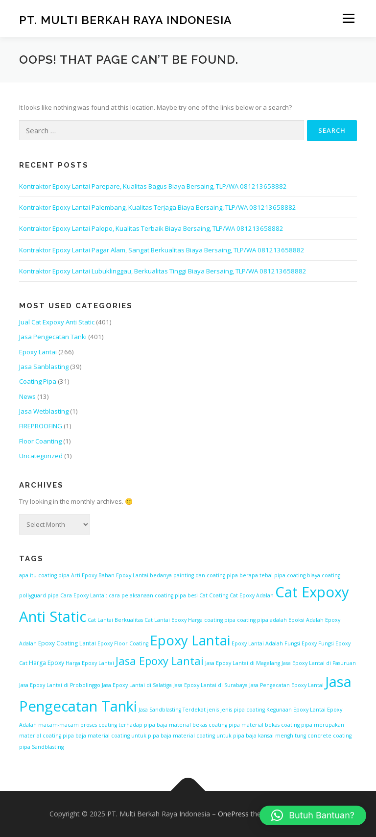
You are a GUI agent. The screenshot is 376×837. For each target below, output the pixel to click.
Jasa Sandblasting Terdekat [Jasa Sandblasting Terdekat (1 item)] (172, 709)
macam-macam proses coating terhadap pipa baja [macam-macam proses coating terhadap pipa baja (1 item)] (102, 724)
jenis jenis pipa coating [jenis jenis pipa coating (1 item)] (236, 709)
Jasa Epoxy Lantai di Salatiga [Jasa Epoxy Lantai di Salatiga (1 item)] (137, 685)
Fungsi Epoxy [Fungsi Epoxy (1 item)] (300, 643)
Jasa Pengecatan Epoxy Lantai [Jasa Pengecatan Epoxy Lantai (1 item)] (286, 685)
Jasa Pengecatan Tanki (53, 336)
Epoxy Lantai (38, 351)
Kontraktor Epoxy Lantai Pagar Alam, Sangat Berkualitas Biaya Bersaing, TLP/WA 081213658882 (162, 250)
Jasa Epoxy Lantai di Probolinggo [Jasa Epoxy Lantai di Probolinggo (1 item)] (59, 685)
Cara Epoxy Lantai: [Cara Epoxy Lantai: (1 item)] (83, 595)
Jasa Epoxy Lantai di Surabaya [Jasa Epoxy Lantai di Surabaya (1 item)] (210, 685)
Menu (348, 18)
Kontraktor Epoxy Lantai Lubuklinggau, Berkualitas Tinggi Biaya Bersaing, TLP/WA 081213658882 (162, 271)
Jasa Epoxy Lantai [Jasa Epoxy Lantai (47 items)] (160, 661)
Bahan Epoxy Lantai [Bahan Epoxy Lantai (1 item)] (123, 575)
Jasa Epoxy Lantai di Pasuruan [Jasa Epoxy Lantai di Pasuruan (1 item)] (319, 663)
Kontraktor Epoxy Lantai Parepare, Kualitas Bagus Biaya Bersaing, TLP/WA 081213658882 (153, 186)
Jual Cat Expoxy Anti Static (56, 322)
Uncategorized (41, 455)
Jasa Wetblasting (44, 411)
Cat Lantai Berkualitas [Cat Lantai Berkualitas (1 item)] (115, 619)
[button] (312, 815)
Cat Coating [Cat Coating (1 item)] (213, 595)
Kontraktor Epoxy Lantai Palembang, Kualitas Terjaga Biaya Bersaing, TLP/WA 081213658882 (157, 207)
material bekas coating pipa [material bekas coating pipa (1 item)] (204, 724)
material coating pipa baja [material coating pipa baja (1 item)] (52, 735)
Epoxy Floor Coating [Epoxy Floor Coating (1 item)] (122, 643)
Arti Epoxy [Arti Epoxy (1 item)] (84, 575)
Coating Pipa (37, 381)
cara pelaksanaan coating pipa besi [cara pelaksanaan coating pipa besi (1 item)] (153, 595)
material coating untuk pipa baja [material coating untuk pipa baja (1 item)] (129, 735)
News (27, 396)
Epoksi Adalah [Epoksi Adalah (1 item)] (306, 619)
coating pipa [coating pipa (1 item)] (219, 619)
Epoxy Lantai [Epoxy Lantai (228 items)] (190, 640)
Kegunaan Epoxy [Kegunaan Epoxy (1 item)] (287, 709)
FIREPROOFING (40, 425)
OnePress (233, 813)
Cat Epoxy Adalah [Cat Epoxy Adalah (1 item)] (252, 595)
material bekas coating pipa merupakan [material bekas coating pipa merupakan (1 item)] (292, 724)
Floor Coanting (40, 441)
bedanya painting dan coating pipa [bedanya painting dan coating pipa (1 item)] (194, 575)
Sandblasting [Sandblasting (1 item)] (48, 746)
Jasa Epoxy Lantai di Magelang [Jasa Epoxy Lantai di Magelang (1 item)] (242, 663)
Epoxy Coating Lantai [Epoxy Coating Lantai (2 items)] (67, 643)
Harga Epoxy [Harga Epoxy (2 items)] (46, 663)
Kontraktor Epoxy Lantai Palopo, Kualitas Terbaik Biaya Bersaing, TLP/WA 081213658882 (151, 228)
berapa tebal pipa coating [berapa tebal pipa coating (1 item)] (272, 575)
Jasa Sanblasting (44, 366)
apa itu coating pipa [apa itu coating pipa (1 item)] (44, 575)
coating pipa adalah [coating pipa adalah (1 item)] (262, 619)
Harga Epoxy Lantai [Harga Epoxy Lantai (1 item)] (90, 663)
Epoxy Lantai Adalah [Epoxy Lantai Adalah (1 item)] (257, 643)
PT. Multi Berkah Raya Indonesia (125, 19)
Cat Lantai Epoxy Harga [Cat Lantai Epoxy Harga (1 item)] (173, 619)
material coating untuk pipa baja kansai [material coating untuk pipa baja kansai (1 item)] (223, 735)
